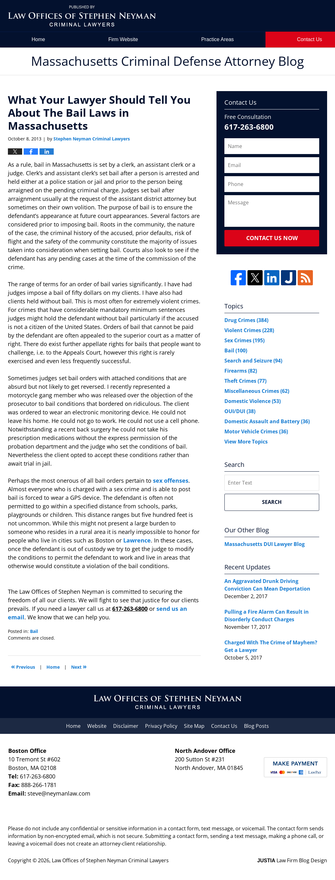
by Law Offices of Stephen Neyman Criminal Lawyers (283, 16)
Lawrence (137, 540)
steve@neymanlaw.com (58, 793)
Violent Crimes (249, 330)
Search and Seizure (253, 360)
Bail (34, 631)
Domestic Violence (252, 401)
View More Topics (246, 441)
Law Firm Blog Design (292, 860)
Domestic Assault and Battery (267, 421)
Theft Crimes (245, 380)
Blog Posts (256, 725)
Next (79, 666)
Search (272, 502)
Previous (23, 666)
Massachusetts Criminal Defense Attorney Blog (82, 16)
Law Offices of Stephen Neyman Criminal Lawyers (110, 860)
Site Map (194, 725)
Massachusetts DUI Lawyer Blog (264, 544)
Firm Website (123, 39)
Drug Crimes (246, 320)
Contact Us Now (272, 238)
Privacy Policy (161, 725)
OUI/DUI (239, 411)
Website (97, 725)
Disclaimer (125, 725)
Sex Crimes (244, 340)
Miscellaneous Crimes (256, 390)
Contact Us (224, 725)
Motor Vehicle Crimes (256, 431)
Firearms (240, 370)
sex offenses (170, 480)
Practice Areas (217, 39)
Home (38, 39)
